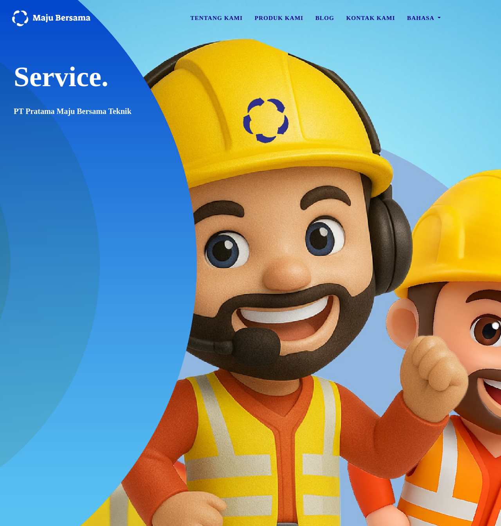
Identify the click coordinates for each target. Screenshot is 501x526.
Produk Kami (279, 20)
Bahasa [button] (421, 20)
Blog (324, 20)
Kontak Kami (370, 20)
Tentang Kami (216, 20)
